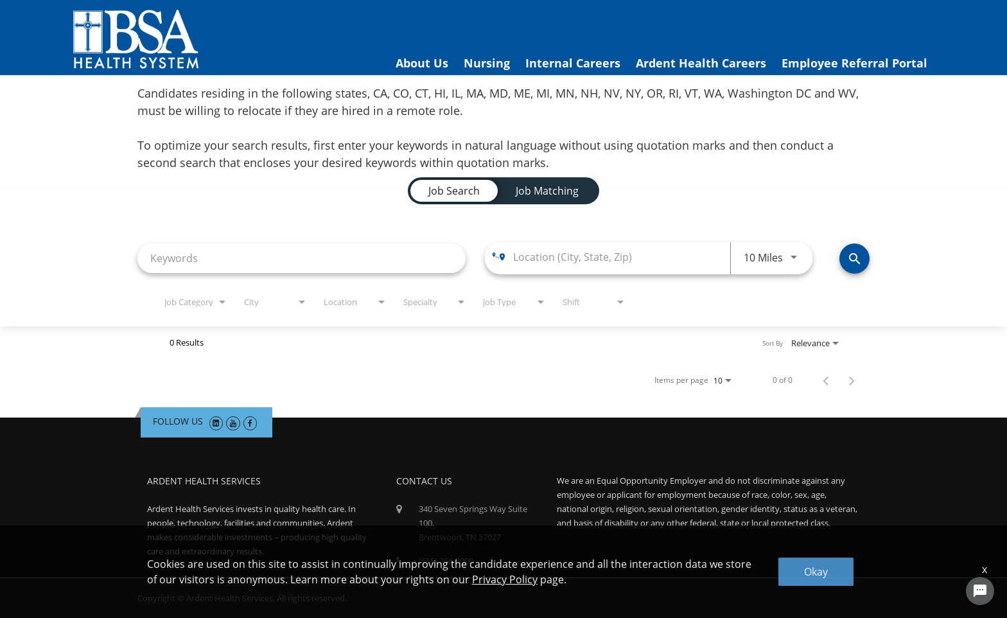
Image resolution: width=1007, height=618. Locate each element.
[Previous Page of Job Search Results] (826, 380)
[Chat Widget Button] (980, 591)
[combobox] (301, 258)
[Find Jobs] (854, 258)
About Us (422, 63)
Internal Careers (572, 63)
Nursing (487, 63)
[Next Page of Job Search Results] (851, 380)
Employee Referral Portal (854, 63)
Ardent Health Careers (701, 63)
